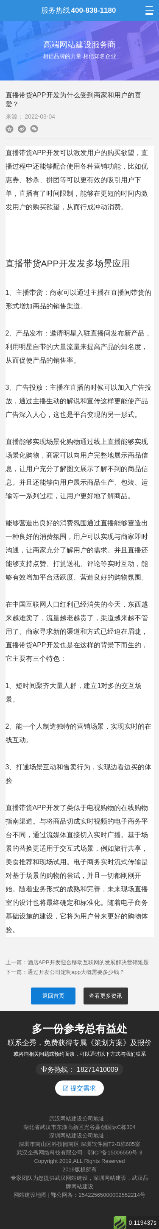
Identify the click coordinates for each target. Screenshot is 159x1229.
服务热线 (78, 10)
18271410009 (97, 1069)
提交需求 (79, 1087)
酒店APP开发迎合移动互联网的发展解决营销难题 (88, 962)
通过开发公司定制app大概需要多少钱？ (76, 972)
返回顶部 (149, 1188)
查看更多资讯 (105, 996)
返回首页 (53, 996)
